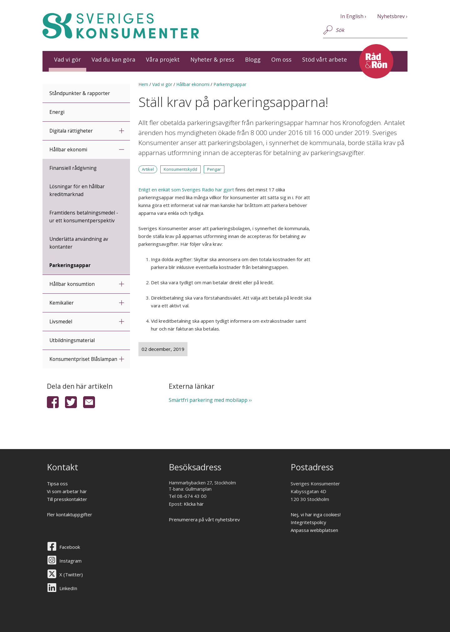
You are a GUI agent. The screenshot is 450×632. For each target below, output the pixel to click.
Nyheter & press (212, 59)
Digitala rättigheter (71, 131)
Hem (143, 84)
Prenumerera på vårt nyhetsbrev (204, 519)
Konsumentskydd (180, 169)
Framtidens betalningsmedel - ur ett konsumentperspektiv (83, 217)
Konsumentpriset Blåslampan (83, 359)
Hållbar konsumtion (72, 284)
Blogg (253, 59)
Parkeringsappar (70, 265)
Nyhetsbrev (391, 16)
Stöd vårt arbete (324, 59)
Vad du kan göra (113, 59)
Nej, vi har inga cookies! (316, 514)
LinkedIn (68, 588)
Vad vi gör (67, 59)
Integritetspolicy (308, 522)
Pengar (214, 169)
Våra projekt (163, 59)
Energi (56, 112)
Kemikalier (61, 303)
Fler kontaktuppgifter (69, 514)
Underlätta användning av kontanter (78, 243)
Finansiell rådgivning (73, 168)
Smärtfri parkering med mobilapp (208, 400)
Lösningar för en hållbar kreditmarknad (77, 190)
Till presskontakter (67, 499)
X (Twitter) (71, 574)
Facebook (69, 547)
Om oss (281, 59)
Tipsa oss (57, 483)
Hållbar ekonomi (68, 149)
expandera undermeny (121, 130)
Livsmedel (60, 321)
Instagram (70, 561)
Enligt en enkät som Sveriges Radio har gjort (186, 189)
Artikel (148, 169)
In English (351, 16)
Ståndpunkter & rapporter (79, 93)
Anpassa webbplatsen (314, 530)
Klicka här (194, 504)
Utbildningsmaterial (72, 340)
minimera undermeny (121, 149)
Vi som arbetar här (67, 491)
